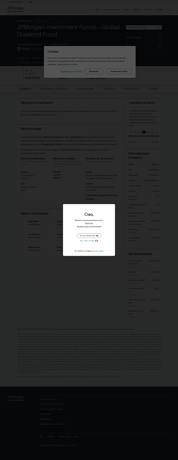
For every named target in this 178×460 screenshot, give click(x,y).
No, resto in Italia (89, 241)
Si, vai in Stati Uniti (89, 236)
